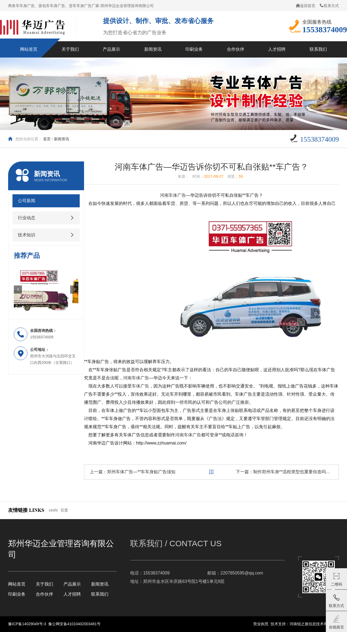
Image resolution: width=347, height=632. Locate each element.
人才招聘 (72, 594)
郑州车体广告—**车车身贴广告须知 (141, 471)
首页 (47, 139)
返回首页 (305, 5)
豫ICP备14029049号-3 (27, 624)
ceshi (53, 510)
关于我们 (44, 584)
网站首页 (16, 584)
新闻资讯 (61, 139)
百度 (64, 510)
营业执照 (260, 624)
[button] (18, 289)
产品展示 (72, 584)
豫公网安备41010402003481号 (74, 624)
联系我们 (99, 594)
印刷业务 (16, 594)
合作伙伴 (44, 594)
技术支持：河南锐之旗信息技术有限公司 (305, 624)
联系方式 (329, 5)
